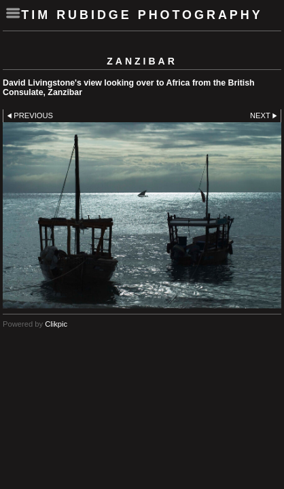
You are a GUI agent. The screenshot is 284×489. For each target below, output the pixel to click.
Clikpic (56, 324)
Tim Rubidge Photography (141, 15)
